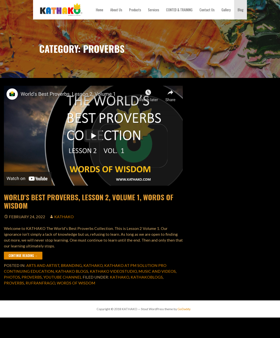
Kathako (93, 265)
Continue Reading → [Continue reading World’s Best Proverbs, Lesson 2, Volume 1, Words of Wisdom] (23, 255)
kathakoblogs (147, 277)
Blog (240, 9)
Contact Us (207, 9)
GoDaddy (184, 309)
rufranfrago (40, 283)
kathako (64, 216)
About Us (116, 9)
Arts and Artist (42, 265)
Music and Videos (157, 271)
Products (135, 9)
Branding (71, 265)
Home (99, 9)
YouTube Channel (62, 277)
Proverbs (32, 277)
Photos (12, 277)
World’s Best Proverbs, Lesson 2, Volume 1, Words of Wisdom (88, 201)
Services (153, 9)
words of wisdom (76, 283)
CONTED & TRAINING (179, 9)
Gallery (226, 9)
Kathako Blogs (71, 271)
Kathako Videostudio (113, 271)
